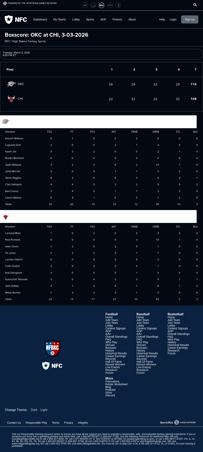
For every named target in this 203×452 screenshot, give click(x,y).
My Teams (59, 19)
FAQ (108, 339)
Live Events (112, 367)
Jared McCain (12, 171)
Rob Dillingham (13, 272)
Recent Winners (115, 364)
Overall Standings (116, 336)
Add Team (111, 320)
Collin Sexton (12, 266)
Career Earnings (115, 356)
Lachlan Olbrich (13, 259)
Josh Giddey (12, 286)
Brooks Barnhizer (14, 158)
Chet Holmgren (13, 184)
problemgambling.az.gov (140, 439)
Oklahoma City (15, 121)
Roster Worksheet (116, 384)
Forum (109, 372)
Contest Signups (115, 328)
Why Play (111, 342)
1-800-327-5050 (55, 439)
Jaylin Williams (13, 164)
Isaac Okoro (11, 246)
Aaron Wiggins (13, 178)
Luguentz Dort (13, 145)
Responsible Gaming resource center (40, 434)
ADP (103, 19)
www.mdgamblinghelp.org (25, 443)
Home (109, 317)
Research (111, 370)
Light (43, 410)
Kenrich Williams (14, 138)
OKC (15, 84)
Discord (110, 395)
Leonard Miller (13, 233)
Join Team (111, 322)
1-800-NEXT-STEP (173, 439)
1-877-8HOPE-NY (82, 439)
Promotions (112, 381)
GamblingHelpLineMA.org (25, 439)
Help (162, 19)
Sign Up (190, 19)
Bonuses (110, 347)
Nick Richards (12, 239)
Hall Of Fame (113, 361)
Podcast (110, 389)
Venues (110, 345)
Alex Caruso (11, 191)
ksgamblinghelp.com (155, 441)
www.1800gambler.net (88, 443)
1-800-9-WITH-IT (101, 441)
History (109, 350)
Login (173, 19)
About (132, 19)
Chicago (11, 216)
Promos (117, 19)
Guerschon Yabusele (16, 279)
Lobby (76, 19)
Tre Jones (10, 253)
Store (108, 392)
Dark (34, 410)
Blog (108, 387)
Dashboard (40, 19)
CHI (15, 98)
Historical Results (116, 353)
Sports (90, 19)
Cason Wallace (13, 197)
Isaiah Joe (10, 151)
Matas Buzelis (12, 292)
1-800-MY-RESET (90, 436)
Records (110, 358)
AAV (108, 333)
